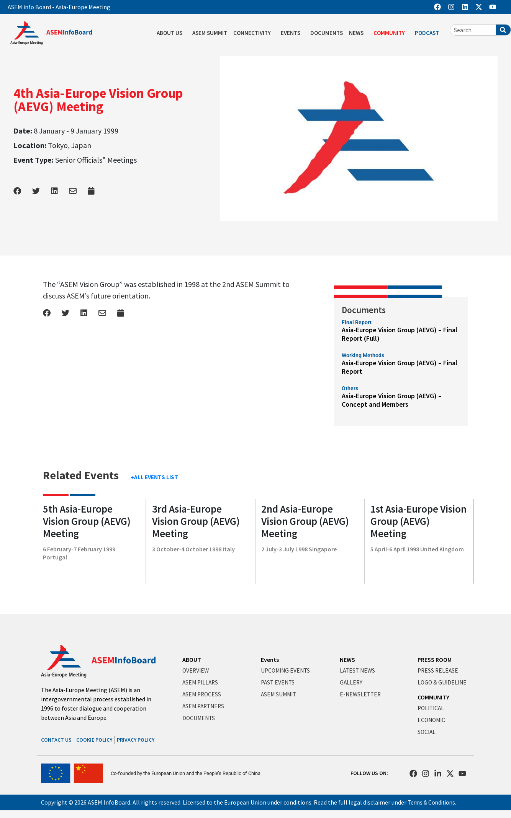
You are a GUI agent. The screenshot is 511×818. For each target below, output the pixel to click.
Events (270, 659)
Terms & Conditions (433, 802)
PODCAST (429, 33)
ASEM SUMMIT (209, 32)
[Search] (503, 30)
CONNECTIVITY (254, 33)
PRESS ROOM (435, 659)
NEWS (358, 33)
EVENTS (292, 33)
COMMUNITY (391, 33)
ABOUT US (171, 33)
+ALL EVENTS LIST (154, 477)
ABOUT (191, 659)
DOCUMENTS (326, 32)
